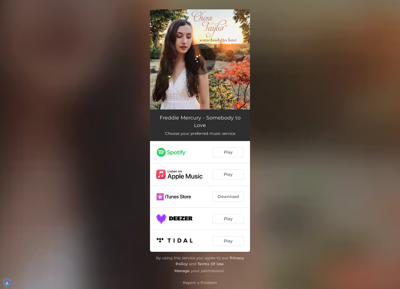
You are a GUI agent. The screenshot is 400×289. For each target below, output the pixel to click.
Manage (182, 270)
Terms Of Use (211, 263)
